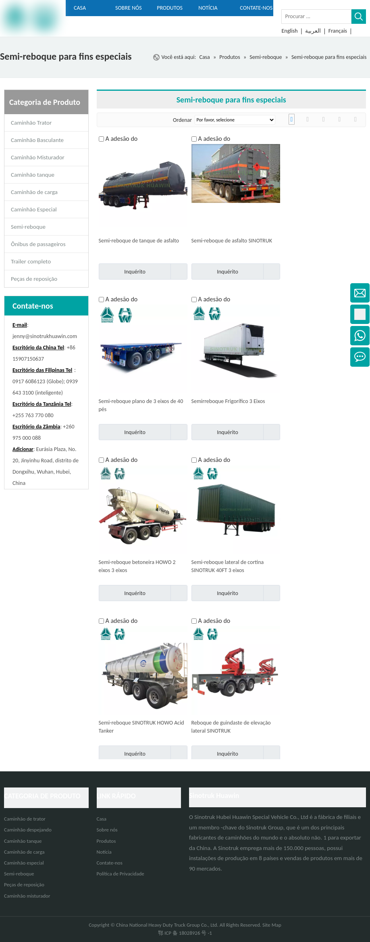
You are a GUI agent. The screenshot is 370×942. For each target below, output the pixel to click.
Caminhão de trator (25, 819)
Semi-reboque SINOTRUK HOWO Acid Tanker (141, 726)
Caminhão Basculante (37, 140)
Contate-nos (110, 863)
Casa (101, 819)
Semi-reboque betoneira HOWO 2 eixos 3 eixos (137, 566)
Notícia (104, 852)
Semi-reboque (28, 226)
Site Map (271, 925)
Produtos (106, 841)
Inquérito (122, 271)
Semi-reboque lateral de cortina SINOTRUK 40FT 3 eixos (227, 566)
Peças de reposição (34, 278)
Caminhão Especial (34, 209)
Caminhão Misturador (37, 157)
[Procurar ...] (316, 16)
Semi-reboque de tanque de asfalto (139, 240)
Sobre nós (107, 830)
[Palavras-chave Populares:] (358, 16)
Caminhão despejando (28, 830)
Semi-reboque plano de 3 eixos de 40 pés (141, 405)
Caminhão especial (24, 863)
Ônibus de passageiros (38, 244)
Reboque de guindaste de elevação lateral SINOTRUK (231, 726)
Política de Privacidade (120, 874)
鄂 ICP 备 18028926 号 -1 (185, 933)
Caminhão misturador (27, 896)
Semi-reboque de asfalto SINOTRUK (231, 240)
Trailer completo (31, 261)
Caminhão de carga (34, 192)
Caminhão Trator (31, 122)
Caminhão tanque (32, 174)
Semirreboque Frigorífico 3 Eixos (228, 401)
